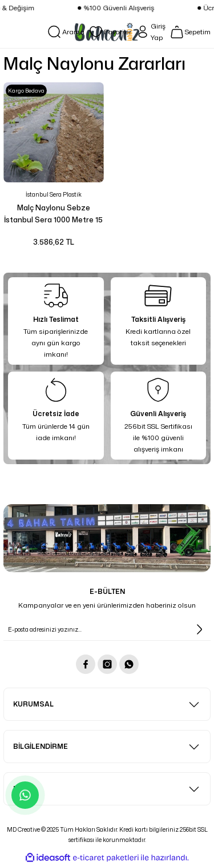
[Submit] (199, 629)
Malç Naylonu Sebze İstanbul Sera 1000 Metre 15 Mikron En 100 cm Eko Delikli (53, 214)
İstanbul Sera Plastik (54, 194)
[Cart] (190, 32)
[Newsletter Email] (107, 629)
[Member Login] (150, 32)
